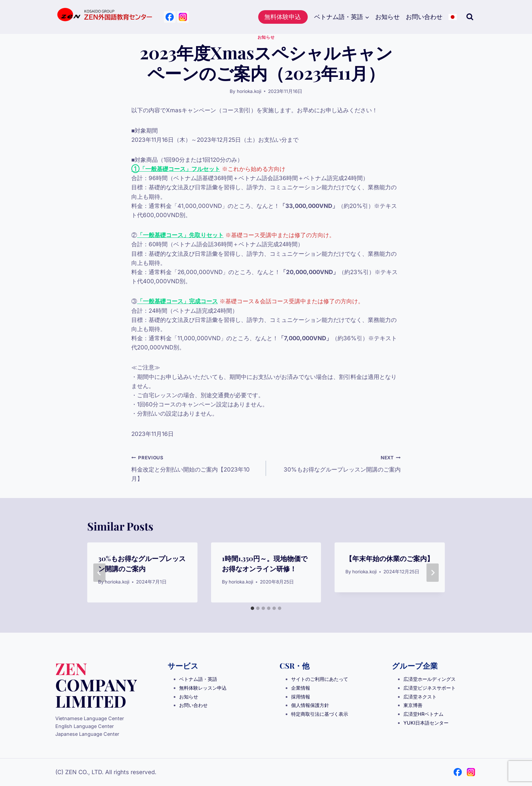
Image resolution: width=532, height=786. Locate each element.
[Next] (432, 572)
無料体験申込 (282, 16)
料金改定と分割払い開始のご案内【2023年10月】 (195, 467)
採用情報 (300, 696)
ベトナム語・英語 (198, 679)
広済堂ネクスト (420, 696)
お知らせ (387, 16)
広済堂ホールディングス (429, 679)
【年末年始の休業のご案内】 (389, 558)
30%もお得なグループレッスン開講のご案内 (336, 463)
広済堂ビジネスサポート (429, 688)
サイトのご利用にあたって (319, 679)
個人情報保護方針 (310, 705)
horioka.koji (249, 91)
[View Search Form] (470, 17)
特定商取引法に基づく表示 (319, 714)
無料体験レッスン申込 (203, 688)
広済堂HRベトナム (423, 714)
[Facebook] (169, 17)
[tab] (252, 608)
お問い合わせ (424, 16)
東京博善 (412, 705)
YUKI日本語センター (426, 723)
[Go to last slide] (99, 572)
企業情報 (300, 688)
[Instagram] (183, 17)
